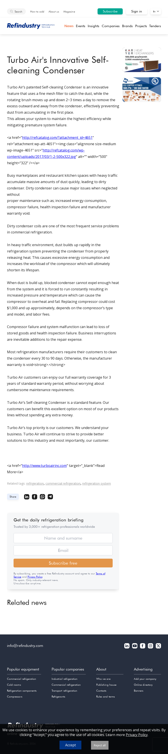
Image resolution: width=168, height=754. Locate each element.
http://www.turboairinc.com (44, 465)
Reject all (100, 745)
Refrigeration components (22, 690)
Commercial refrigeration (21, 678)
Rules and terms (105, 696)
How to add (37, 11)
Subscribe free (63, 563)
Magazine (69, 11)
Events (80, 26)
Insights (94, 26)
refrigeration (35, 483)
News (69, 26)
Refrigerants (58, 696)
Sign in (136, 11)
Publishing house (106, 684)
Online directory (143, 684)
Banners (138, 690)
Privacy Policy (35, 576)
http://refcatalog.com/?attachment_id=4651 (57, 137)
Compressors (14, 696)
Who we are (103, 678)
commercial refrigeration (63, 483)
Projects (141, 26)
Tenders (155, 26)
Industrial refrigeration (64, 678)
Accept (70, 745)
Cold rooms (14, 684)
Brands (127, 26)
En (154, 11)
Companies (111, 26)
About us (54, 11)
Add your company (145, 678)
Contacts (101, 690)
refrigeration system (96, 483)
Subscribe (110, 11)
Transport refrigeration (64, 690)
